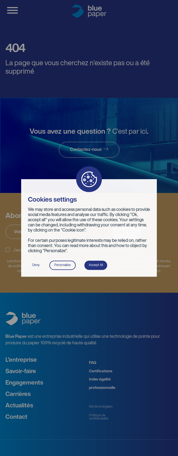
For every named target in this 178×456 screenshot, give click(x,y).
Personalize (62, 265)
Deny (36, 265)
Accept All (96, 265)
